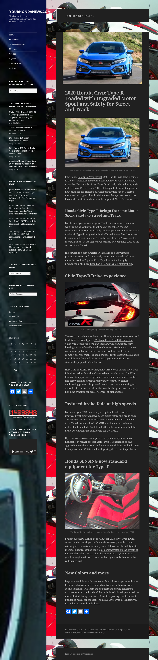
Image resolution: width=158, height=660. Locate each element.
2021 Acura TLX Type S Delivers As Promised (19, 139)
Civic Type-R (120, 629)
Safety (101, 632)
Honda (80, 632)
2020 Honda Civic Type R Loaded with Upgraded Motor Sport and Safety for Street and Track (100, 101)
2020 (105, 629)
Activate (12, 68)
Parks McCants (15, 205)
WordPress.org (15, 325)
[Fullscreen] (35, 451)
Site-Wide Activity (17, 44)
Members (13, 49)
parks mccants (15, 189)
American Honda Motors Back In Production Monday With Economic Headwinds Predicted (23, 164)
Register (12, 58)
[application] (23, 447)
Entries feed (14, 316)
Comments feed (15, 321)
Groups (12, 54)
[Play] (13, 451)
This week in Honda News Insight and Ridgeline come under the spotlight (22, 248)
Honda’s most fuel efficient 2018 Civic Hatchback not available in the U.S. (22, 235)
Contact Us (14, 39)
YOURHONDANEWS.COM (30, 11)
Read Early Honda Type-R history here (110, 263)
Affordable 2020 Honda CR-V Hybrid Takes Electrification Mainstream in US (23, 222)
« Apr (14, 370)
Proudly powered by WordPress (79, 654)
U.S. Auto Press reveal (90, 176)
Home (12, 34)
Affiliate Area (15, 63)
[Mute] (31, 451)
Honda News (92, 629)
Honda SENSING (91, 632)
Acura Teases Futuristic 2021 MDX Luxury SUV (22, 129)
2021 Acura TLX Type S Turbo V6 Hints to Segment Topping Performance (22, 151)
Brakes (111, 629)
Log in (12, 312)
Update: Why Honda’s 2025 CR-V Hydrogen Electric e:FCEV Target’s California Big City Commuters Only (22, 116)
